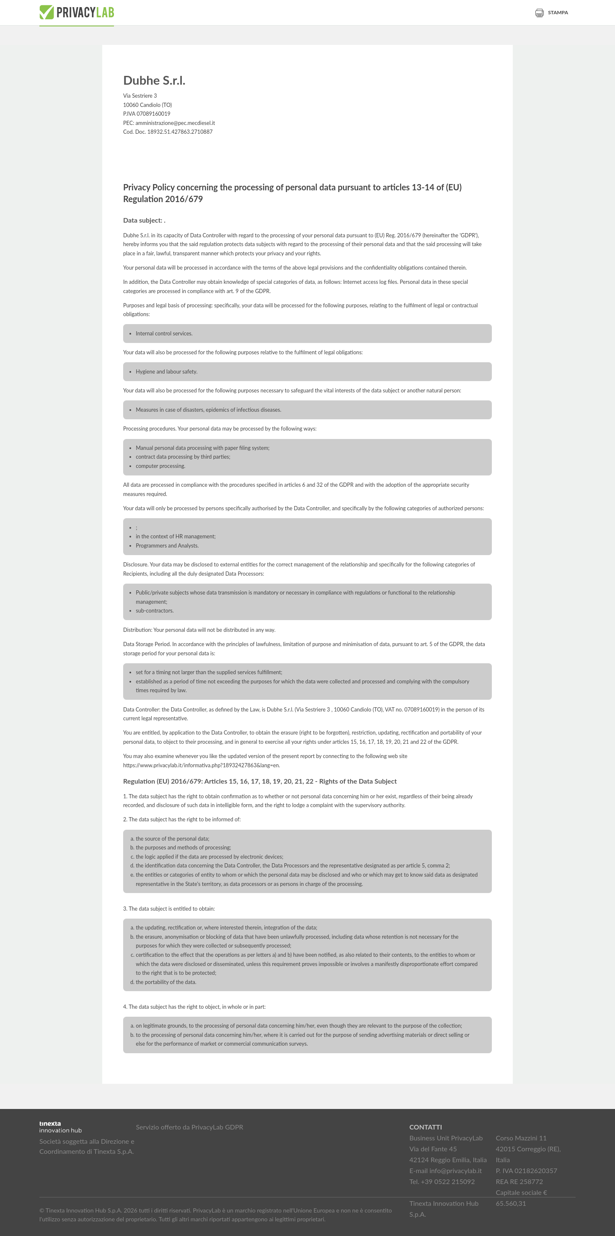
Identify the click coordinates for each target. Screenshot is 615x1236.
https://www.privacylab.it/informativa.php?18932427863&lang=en (201, 765)
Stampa (551, 12)
